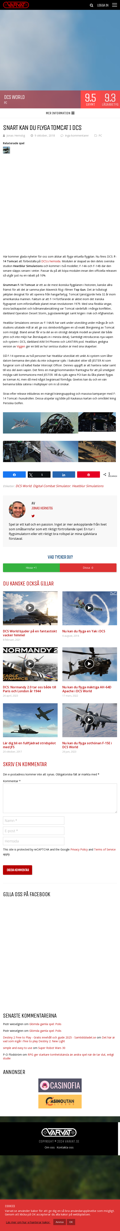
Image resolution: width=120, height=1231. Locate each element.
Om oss (50, 1147)
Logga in (102, 5)
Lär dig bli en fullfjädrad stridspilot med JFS (29, 745)
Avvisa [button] (60, 1222)
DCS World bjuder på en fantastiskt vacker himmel (30, 633)
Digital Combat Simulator (51, 486)
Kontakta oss (65, 1147)
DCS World (23, 486)
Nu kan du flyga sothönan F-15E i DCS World (87, 745)
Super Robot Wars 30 (51, 1048)
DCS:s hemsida (50, 261)
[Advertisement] (36, 977)
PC (5, 102)
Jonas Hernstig (15, 135)
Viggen (21, 346)
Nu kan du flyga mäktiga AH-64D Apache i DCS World (86, 689)
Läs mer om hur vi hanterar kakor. (28, 1222)
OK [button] (71, 1222)
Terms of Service (105, 849)
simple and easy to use (17, 1048)
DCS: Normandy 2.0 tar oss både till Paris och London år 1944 (29, 689)
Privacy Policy (79, 849)
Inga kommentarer (77, 135)
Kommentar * (12, 781)
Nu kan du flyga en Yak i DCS (83, 631)
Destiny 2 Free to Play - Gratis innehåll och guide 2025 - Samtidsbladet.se (49, 1037)
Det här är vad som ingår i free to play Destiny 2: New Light (59, 1039)
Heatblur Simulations (87, 486)
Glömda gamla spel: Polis (45, 1024)
